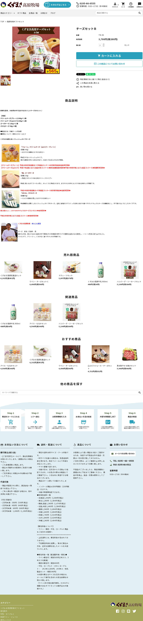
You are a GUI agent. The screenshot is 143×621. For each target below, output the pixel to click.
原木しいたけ (5, 620)
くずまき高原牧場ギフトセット (12, 608)
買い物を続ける (84, 86)
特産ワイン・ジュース (9, 617)
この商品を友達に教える (87, 83)
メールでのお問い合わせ (122, 453)
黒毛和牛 (3, 611)
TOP (2, 21)
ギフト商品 (21, 13)
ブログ (53, 13)
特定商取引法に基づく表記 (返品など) (93, 79)
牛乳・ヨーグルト (7, 614)
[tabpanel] (36, 50)
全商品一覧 (33, 13)
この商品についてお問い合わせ (109, 63)
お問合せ (43, 13)
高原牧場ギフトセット (15, 21)
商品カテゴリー (6, 13)
